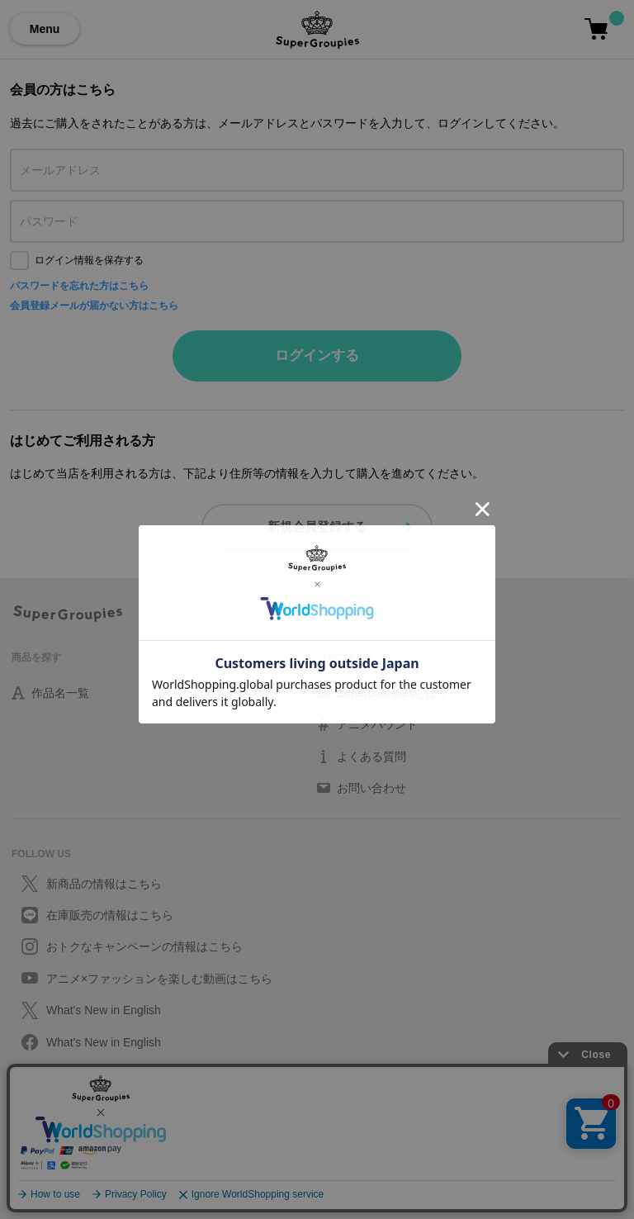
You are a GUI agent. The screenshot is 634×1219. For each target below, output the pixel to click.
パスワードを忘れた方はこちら (79, 286)
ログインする (317, 355)
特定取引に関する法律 (61, 1153)
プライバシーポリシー (61, 1113)
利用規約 (31, 1133)
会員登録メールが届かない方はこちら (94, 305)
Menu (45, 29)
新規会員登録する (317, 526)
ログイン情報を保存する (89, 260)
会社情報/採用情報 (52, 1173)
